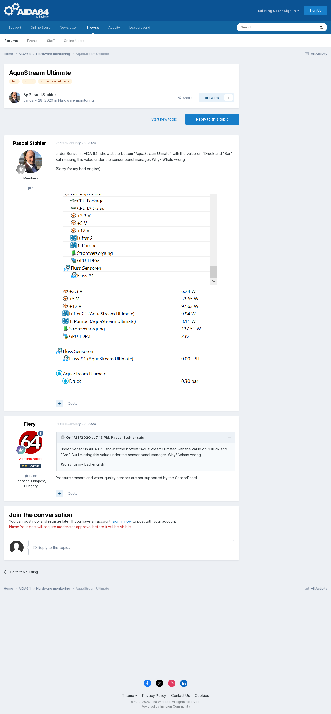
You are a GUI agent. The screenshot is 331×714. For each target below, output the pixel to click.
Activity (114, 27)
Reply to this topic (212, 119)
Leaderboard (139, 27)
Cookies (202, 695)
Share (185, 98)
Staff (51, 40)
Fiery (30, 424)
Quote (73, 403)
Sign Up (316, 10)
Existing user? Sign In (278, 11)
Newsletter (68, 27)
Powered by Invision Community (165, 706)
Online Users (74, 40)
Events (32, 40)
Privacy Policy (154, 695)
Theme (129, 695)
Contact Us (180, 695)
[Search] (263, 27)
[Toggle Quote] (63, 437)
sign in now (122, 521)
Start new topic (164, 119)
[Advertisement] (285, 98)
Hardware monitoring (76, 100)
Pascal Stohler (42, 94)
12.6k (31, 476)
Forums (11, 40)
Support (15, 27)
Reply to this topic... (52, 547)
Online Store (40, 27)
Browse (92, 29)
